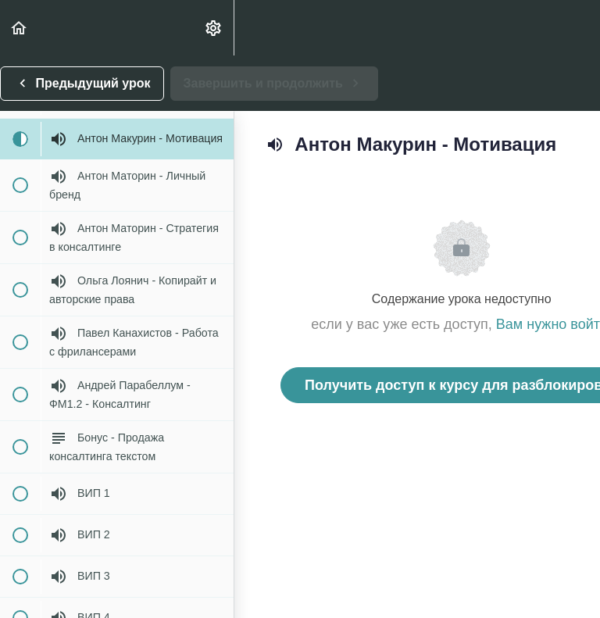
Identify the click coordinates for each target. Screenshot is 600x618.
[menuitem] (214, 27)
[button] (19, 27)
